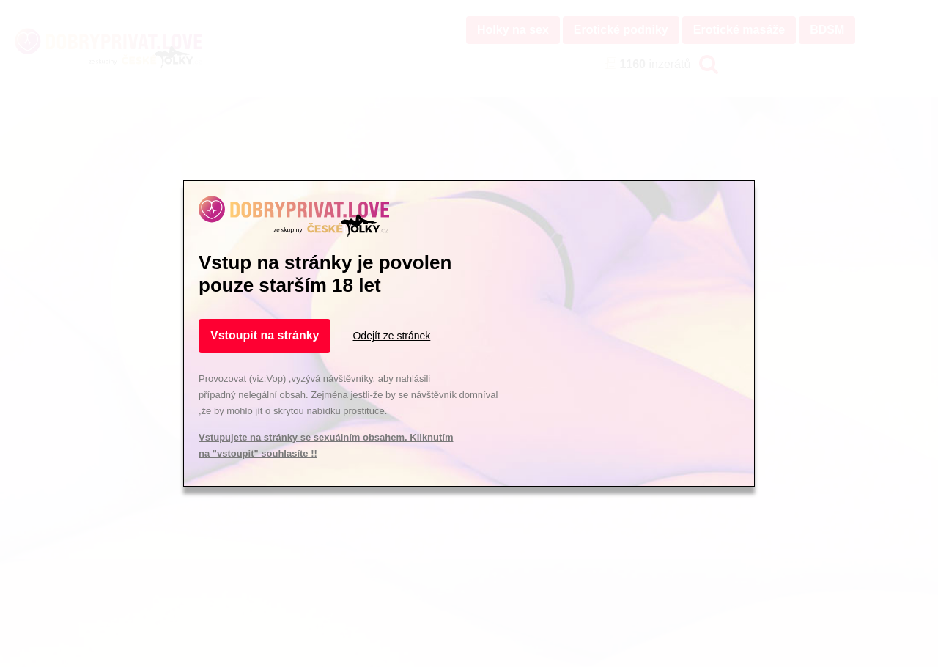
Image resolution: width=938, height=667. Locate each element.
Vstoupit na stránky (264, 335)
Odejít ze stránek (391, 336)
